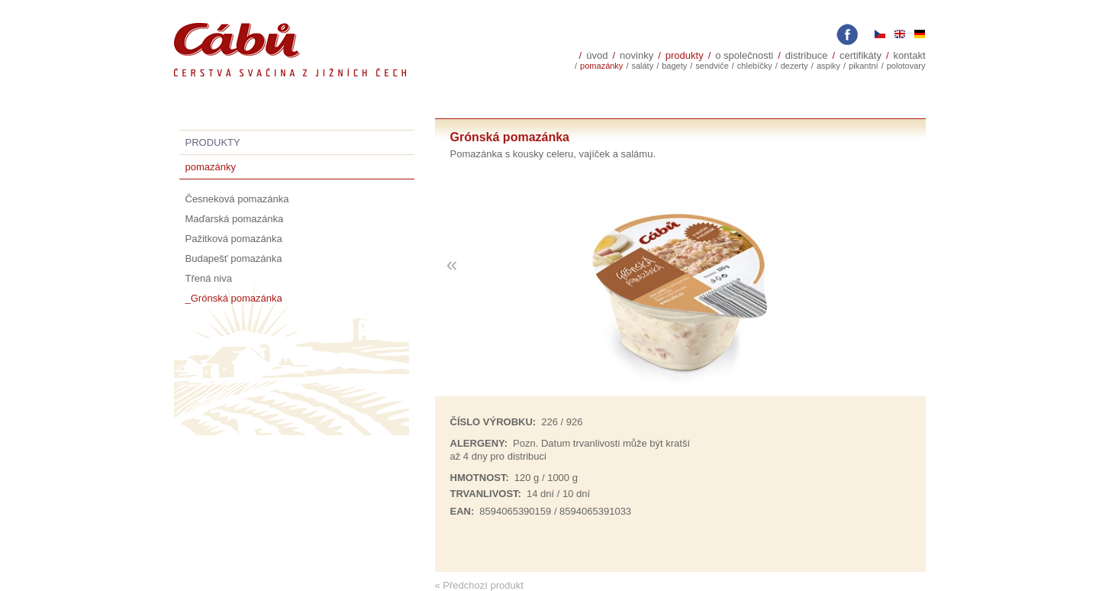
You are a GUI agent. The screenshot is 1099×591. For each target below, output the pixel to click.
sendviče (711, 65)
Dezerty (794, 65)
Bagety (674, 65)
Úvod (597, 55)
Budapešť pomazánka (233, 258)
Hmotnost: (479, 477)
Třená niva (208, 278)
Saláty (642, 65)
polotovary (906, 65)
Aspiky (828, 65)
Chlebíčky (754, 65)
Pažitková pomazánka (233, 238)
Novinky (636, 55)
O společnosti (744, 55)
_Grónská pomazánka (233, 298)
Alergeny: (479, 443)
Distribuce (806, 55)
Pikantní (863, 65)
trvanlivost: (485, 493)
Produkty (685, 55)
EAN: (462, 511)
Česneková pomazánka (237, 199)
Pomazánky (601, 65)
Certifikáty (860, 55)
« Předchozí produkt (479, 585)
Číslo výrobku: (493, 422)
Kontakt (910, 55)
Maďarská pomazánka (234, 218)
